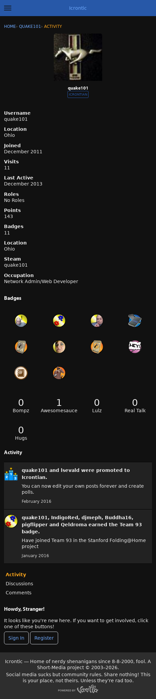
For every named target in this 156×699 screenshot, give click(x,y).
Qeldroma (74, 524)
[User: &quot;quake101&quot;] (11, 474)
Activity (16, 574)
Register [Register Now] (44, 638)
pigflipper (35, 524)
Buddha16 (118, 517)
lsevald (70, 470)
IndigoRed (64, 517)
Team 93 (131, 524)
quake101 (35, 470)
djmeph (92, 517)
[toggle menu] (7, 8)
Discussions (19, 583)
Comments (18, 592)
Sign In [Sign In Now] (16, 638)
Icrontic (78, 8)
